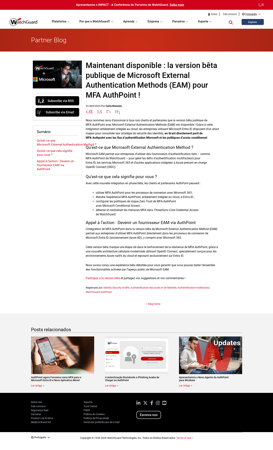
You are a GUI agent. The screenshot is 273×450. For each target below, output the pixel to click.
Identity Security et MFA (116, 287)
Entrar (214, 14)
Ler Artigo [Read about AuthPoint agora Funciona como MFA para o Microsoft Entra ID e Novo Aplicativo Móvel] (36, 385)
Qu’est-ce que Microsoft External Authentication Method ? (66, 142)
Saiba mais (177, 5)
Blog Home (154, 303)
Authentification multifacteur (193, 287)
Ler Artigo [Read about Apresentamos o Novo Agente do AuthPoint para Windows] (184, 385)
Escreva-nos (149, 415)
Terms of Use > (184, 437)
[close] (261, 5)
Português (251, 14)
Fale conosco (230, 14)
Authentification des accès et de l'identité (153, 287)
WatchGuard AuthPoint (99, 292)
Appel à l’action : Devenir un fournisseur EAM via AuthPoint (55, 165)
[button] (231, 22)
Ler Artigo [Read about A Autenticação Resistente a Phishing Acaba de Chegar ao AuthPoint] (110, 385)
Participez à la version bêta (103, 278)
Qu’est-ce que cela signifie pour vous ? (54, 153)
